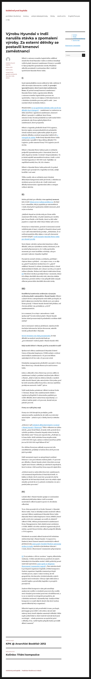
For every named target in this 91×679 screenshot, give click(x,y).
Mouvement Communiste (72, 45)
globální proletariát (11, 74)
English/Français (74, 16)
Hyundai (8, 76)
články (52, 16)
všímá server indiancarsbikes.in (41, 202)
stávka (8, 78)
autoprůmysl (9, 72)
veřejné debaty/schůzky (39, 16)
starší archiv (61, 16)
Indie (12, 76)
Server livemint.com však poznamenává (36, 336)
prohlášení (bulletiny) (13, 16)
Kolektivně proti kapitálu (13, 670)
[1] (22, 274)
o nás (8, 20)
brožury (26, 16)
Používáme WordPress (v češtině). (31, 670)
